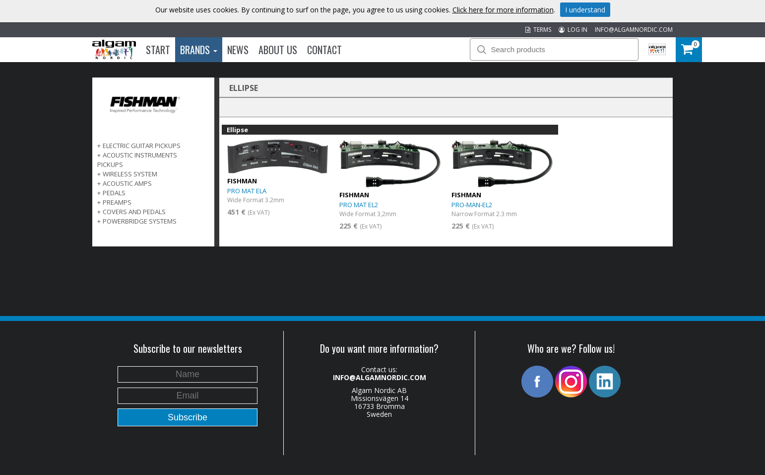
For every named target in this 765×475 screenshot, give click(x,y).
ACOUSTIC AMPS (127, 183)
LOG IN (573, 29)
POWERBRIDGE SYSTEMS (140, 221)
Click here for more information (503, 9)
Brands (198, 49)
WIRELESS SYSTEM (130, 173)
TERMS (538, 29)
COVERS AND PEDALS (134, 211)
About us (277, 49)
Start (158, 49)
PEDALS (114, 192)
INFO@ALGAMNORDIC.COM (634, 29)
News (238, 49)
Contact (324, 49)
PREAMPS (117, 202)
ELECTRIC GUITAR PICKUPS (142, 145)
